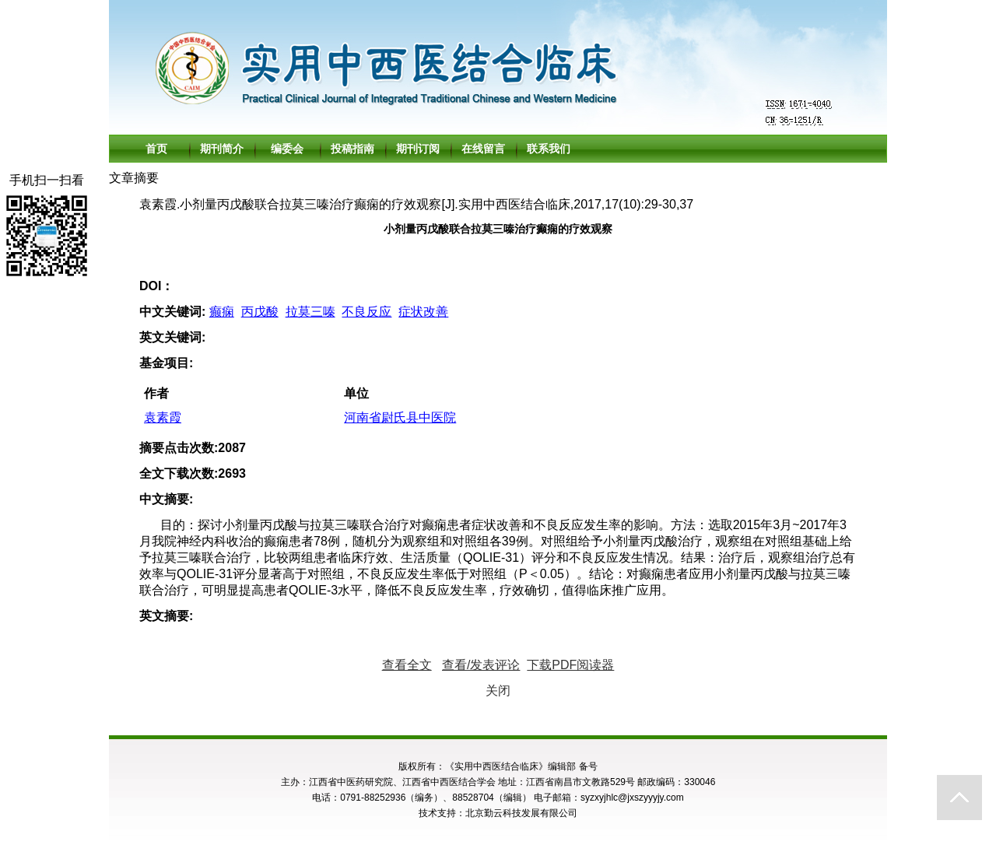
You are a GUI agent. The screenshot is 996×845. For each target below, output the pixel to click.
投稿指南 (352, 148)
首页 (156, 148)
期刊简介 (222, 148)
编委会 (287, 148)
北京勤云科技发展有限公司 (521, 813)
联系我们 (548, 148)
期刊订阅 (418, 148)
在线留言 (483, 148)
